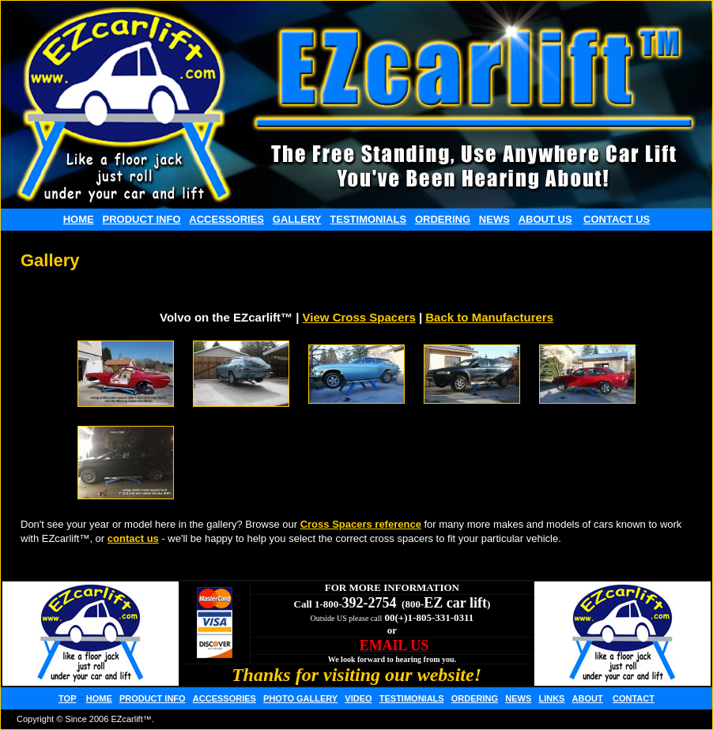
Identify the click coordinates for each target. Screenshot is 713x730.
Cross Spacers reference (360, 524)
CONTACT (634, 698)
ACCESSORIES (226, 219)
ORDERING (442, 219)
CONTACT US (616, 219)
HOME (78, 219)
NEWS (494, 219)
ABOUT (587, 698)
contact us (133, 538)
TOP (67, 698)
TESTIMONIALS (368, 219)
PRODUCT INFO (142, 219)
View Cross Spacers (359, 317)
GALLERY (297, 219)
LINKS (551, 698)
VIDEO (358, 698)
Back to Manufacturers (489, 317)
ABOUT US (545, 219)
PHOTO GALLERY (300, 698)
